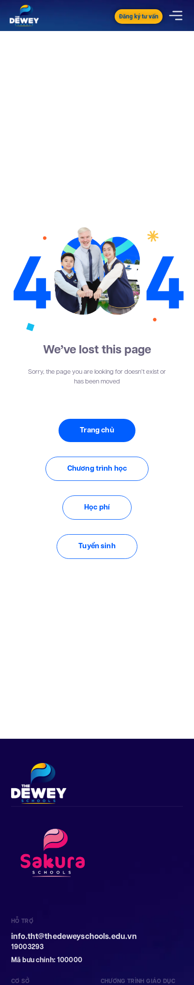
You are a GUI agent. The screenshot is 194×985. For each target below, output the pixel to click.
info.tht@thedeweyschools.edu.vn (74, 936)
